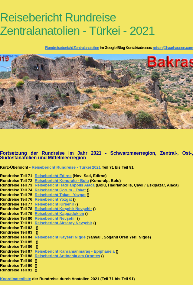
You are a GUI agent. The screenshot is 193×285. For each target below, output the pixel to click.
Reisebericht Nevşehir (55, 218)
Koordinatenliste (15, 279)
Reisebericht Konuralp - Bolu (62, 180)
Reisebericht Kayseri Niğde (60, 237)
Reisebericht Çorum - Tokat (60, 190)
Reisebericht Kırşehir (54, 204)
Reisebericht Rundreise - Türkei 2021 (66, 167)
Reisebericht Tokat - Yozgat (60, 195)
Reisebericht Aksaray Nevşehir (63, 223)
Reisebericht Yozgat (53, 199)
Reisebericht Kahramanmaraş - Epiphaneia (75, 251)
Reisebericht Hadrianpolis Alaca (65, 185)
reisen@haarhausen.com (173, 47)
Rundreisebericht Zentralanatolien (72, 47)
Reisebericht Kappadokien (59, 213)
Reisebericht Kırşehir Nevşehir (63, 208)
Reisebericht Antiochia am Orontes (67, 256)
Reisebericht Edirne (53, 175)
